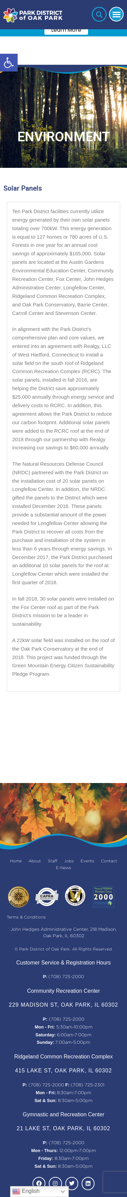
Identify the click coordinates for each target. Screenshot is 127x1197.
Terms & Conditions (26, 917)
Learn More (66, 30)
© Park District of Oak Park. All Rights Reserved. (64, 949)
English (26, 1191)
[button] (9, 62)
